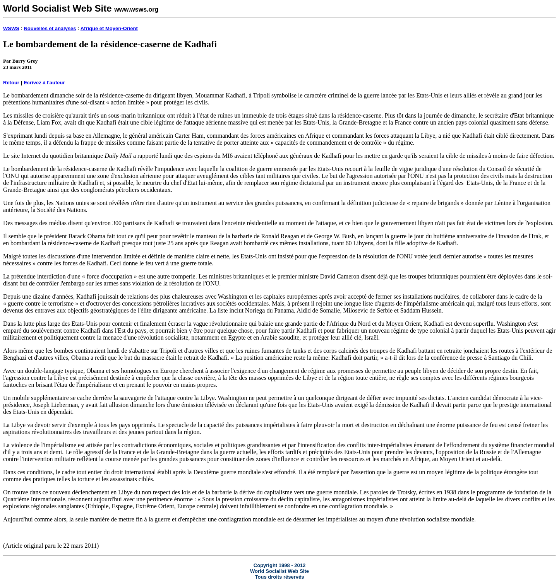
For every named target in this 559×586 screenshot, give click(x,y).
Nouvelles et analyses (50, 28)
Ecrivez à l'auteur (44, 82)
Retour (11, 82)
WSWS (11, 28)
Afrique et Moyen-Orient (109, 28)
